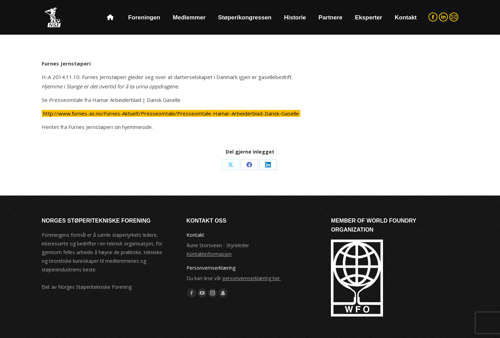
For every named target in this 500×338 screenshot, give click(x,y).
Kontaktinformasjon (209, 254)
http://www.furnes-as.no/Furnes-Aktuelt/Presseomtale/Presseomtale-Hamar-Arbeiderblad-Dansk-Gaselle (171, 113)
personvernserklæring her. (252, 278)
